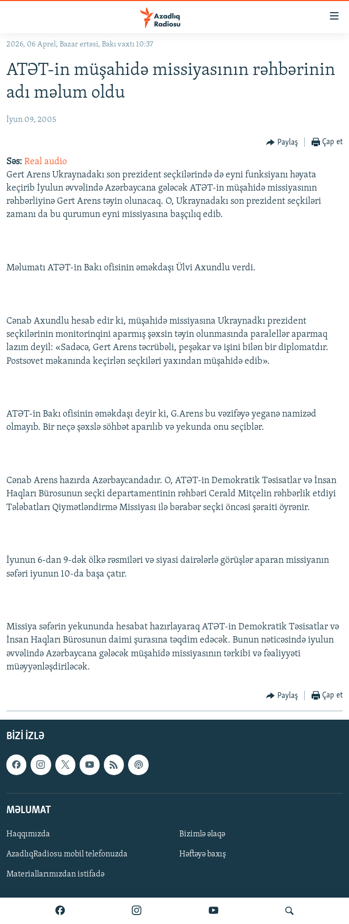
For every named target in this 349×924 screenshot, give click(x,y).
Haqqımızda (28, 834)
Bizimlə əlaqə (202, 834)
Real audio (45, 162)
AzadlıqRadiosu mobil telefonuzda (67, 854)
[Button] (282, 142)
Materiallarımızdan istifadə (55, 874)
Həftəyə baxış (202, 854)
